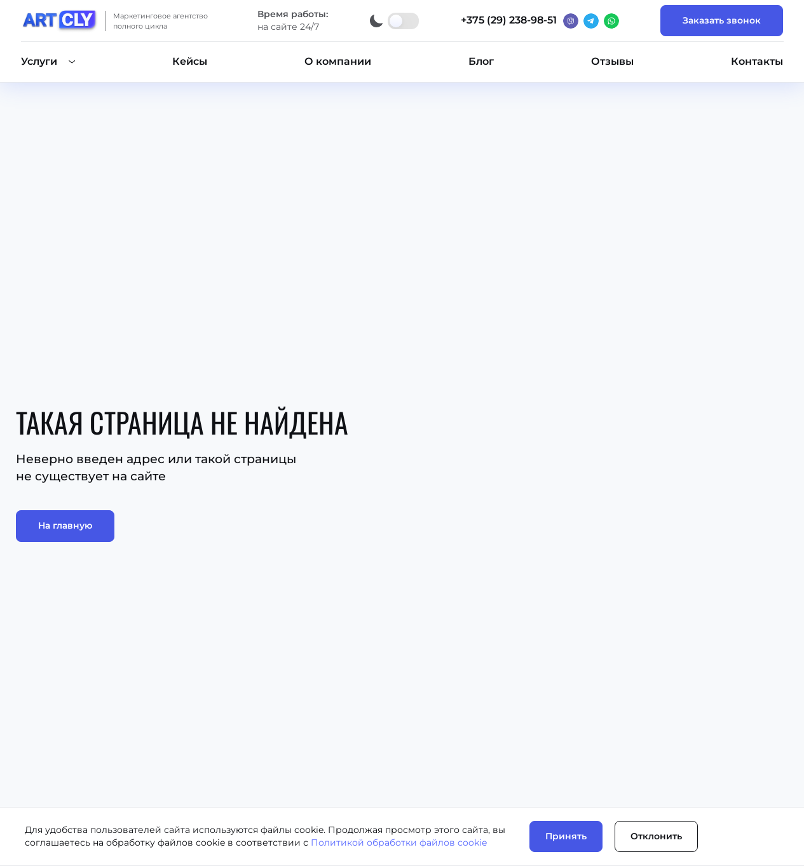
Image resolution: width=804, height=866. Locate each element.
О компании (337, 61)
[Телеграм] (591, 21)
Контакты (757, 61)
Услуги (39, 61)
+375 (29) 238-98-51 (509, 20)
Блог (481, 61)
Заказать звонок (722, 20)
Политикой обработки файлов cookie (399, 842)
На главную (65, 525)
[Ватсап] (611, 21)
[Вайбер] (570, 21)
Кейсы (189, 61)
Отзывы (612, 61)
